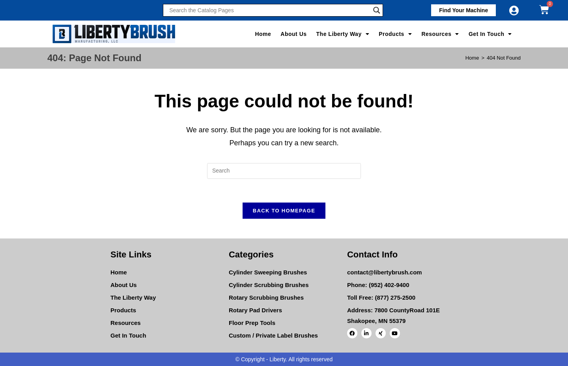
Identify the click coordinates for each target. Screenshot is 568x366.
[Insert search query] (284, 171)
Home (263, 34)
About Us (293, 34)
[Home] (472, 58)
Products (395, 34)
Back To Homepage (284, 211)
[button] (463, 10)
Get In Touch (490, 34)
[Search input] (269, 10)
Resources (440, 34)
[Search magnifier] (377, 10)
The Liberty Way (343, 34)
